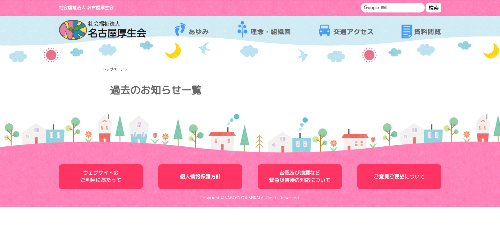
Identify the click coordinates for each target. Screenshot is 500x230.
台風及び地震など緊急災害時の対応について (299, 176)
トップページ (113, 69)
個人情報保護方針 (200, 176)
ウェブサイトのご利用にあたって (100, 176)
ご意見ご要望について (399, 176)
